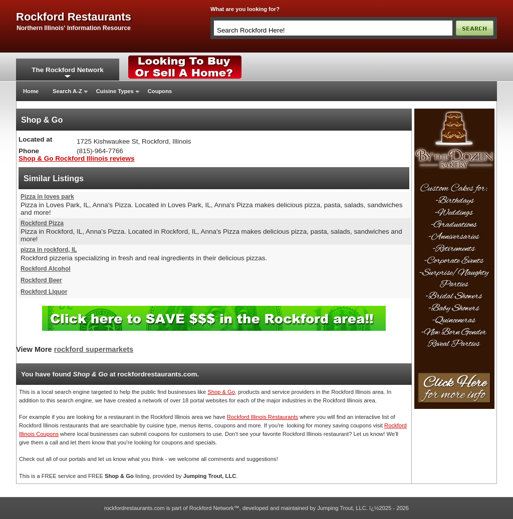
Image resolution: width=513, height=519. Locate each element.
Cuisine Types (115, 91)
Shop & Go (221, 392)
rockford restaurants (73, 17)
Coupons (160, 91)
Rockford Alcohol (46, 268)
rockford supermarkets (93, 349)
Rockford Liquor (44, 291)
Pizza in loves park (47, 196)
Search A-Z (67, 91)
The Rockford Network (67, 70)
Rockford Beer (41, 280)
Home (31, 91)
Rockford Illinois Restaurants (262, 417)
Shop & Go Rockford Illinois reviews (76, 158)
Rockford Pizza (42, 223)
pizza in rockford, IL (49, 249)
